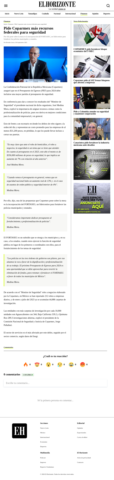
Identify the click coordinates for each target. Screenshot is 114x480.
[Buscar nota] (108, 5)
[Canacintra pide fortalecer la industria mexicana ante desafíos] (92, 129)
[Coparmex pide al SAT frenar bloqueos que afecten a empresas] (92, 67)
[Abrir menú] (5, 5)
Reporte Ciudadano (47, 467)
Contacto (80, 462)
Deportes (43, 446)
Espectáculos (81, 433)
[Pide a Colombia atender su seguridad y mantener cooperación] (92, 98)
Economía (43, 442)
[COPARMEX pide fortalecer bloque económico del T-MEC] (92, 35)
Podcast (43, 458)
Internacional (45, 437)
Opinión (80, 428)
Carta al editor (82, 437)
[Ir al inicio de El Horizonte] (57, 5)
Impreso (43, 462)
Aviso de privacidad (84, 458)
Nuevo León (44, 428)
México (42, 433)
